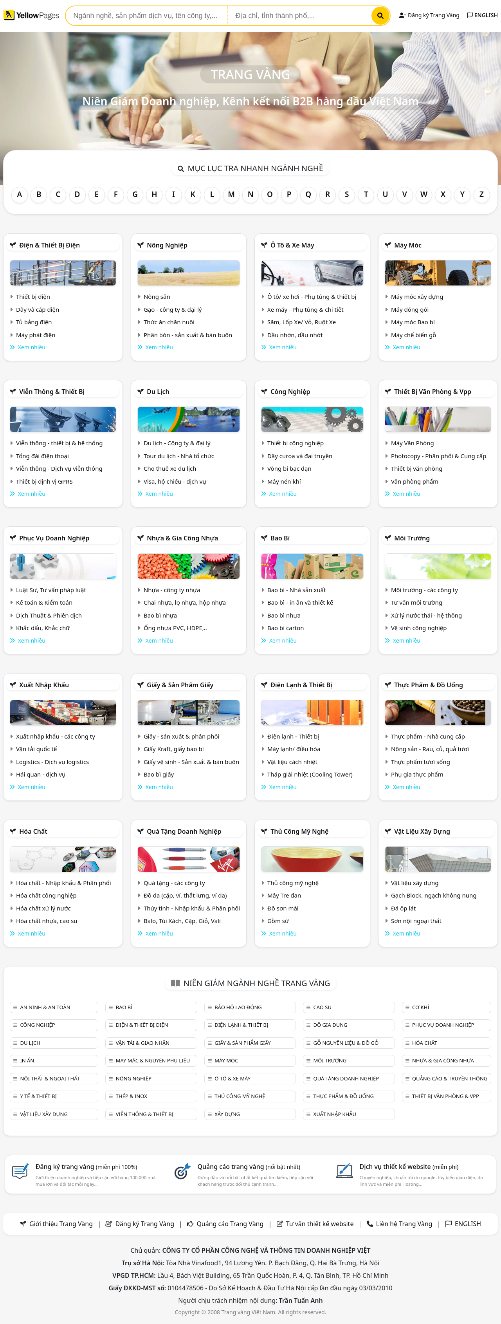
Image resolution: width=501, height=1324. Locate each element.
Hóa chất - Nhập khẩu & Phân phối (63, 883)
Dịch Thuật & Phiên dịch (49, 615)
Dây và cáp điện (37, 309)
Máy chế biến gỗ (413, 335)
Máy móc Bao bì (413, 322)
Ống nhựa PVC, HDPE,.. (175, 628)
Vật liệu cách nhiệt (292, 762)
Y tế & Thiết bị (38, 1096)
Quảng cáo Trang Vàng (229, 1223)
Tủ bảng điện (34, 322)
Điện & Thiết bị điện (49, 245)
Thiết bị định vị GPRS (44, 481)
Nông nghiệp (167, 245)
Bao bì (280, 538)
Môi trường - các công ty (424, 590)
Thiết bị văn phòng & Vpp (432, 391)
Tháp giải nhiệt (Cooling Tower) (310, 774)
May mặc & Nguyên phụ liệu (153, 1060)
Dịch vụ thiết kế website (408, 1166)
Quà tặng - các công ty (174, 883)
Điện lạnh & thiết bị (301, 685)
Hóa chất (33, 831)
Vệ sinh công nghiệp (419, 628)
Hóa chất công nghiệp (46, 895)
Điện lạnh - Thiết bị (293, 736)
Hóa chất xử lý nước (43, 908)
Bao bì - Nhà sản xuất (296, 590)
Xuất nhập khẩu (44, 685)
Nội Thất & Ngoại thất (49, 1078)
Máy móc (408, 245)
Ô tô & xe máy (292, 245)
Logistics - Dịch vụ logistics (52, 762)
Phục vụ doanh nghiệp (54, 538)
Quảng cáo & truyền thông (449, 1078)
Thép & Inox (131, 1096)
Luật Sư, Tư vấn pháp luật (51, 590)
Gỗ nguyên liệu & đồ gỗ (346, 1042)
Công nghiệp (290, 391)
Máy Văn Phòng (412, 443)
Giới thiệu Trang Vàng (61, 1223)
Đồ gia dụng (331, 1024)
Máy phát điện (36, 335)
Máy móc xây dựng (417, 296)
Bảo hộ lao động (238, 1007)
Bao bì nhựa (160, 615)
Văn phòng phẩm (414, 481)
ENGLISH (482, 15)
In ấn (27, 1060)
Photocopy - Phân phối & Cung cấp (439, 456)
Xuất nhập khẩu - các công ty (55, 736)
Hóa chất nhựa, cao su (46, 921)
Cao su (323, 1007)
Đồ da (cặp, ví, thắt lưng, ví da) (185, 895)
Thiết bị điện (33, 296)
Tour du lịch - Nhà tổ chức (179, 456)
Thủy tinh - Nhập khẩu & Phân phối (192, 908)
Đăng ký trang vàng (86, 1166)
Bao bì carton (285, 628)
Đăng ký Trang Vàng (429, 15)
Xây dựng (227, 1114)
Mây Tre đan (284, 895)
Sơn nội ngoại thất (416, 921)
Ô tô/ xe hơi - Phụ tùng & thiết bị (312, 296)
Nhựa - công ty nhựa (172, 590)
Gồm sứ (278, 921)
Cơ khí (420, 1007)
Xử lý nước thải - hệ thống (426, 615)
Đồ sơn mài (283, 908)
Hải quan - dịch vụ (40, 774)
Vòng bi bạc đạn (289, 468)
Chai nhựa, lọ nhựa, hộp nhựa (185, 602)
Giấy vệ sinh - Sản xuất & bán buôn (191, 762)
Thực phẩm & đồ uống (428, 685)
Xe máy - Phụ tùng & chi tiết (305, 309)
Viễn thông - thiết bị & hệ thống (59, 443)
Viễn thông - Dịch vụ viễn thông (59, 468)
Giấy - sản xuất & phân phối (182, 736)
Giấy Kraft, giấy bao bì (174, 749)
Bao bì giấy (159, 774)
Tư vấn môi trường (416, 602)
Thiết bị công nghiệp (295, 443)
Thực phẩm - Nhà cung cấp (428, 736)
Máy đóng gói (410, 309)
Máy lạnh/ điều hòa (293, 749)
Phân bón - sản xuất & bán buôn (188, 335)
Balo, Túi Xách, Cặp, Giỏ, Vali (182, 921)
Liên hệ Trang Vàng (404, 1223)
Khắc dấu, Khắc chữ (43, 628)
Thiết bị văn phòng (417, 468)
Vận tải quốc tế (36, 749)
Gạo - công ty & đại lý (173, 309)
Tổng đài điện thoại (42, 456)
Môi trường (412, 538)
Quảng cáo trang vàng (249, 1166)
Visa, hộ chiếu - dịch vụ (175, 481)
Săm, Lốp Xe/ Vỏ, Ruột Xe (301, 322)
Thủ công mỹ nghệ (299, 831)
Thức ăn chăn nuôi (169, 322)
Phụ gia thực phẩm (417, 774)
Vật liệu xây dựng (422, 831)
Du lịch (158, 391)
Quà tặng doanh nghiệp (184, 831)
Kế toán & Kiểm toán (44, 602)
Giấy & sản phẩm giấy (180, 685)
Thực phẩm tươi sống (420, 762)
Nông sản (157, 296)
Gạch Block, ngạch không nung (434, 895)
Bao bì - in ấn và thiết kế (300, 602)
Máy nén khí (284, 481)
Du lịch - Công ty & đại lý (177, 443)
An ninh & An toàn (45, 1007)
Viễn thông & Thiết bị (52, 391)
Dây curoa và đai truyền (299, 456)
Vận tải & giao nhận (142, 1042)
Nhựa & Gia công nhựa (182, 538)
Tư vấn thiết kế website (320, 1223)
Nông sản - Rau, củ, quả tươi (430, 749)
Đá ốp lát (403, 908)
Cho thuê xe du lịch (170, 468)
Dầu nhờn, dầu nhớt (295, 335)
